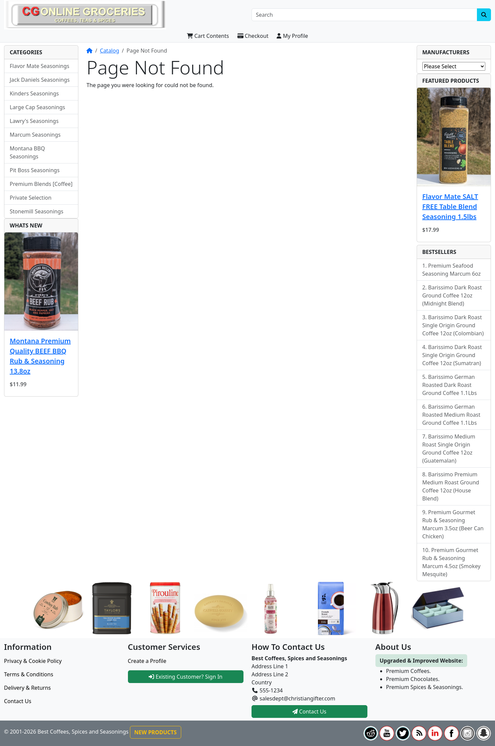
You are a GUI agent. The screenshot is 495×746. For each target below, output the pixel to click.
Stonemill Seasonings (36, 211)
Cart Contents (208, 36)
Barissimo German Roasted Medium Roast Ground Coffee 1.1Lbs (451, 414)
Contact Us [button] (309, 711)
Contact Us (17, 701)
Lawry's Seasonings (34, 121)
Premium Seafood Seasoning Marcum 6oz (451, 269)
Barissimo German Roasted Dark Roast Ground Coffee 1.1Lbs (449, 385)
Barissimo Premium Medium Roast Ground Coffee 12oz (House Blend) (450, 486)
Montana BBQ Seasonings (27, 152)
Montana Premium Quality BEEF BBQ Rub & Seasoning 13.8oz (40, 356)
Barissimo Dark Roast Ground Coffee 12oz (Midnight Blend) (452, 295)
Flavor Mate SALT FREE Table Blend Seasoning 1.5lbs (450, 206)
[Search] (364, 14)
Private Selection (31, 197)
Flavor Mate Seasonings (39, 66)
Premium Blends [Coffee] (41, 184)
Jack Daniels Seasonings (40, 79)
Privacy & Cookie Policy (33, 661)
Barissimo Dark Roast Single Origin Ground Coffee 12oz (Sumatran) (452, 355)
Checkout (253, 36)
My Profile (292, 36)
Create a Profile (147, 661)
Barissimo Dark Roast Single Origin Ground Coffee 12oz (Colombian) (453, 325)
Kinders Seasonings (34, 93)
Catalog (109, 50)
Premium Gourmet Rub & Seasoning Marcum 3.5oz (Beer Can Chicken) (453, 524)
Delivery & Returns (27, 687)
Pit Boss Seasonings (35, 170)
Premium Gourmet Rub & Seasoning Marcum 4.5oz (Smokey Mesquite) (451, 562)
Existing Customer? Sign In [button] (185, 676)
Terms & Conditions (28, 674)
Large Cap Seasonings (37, 107)
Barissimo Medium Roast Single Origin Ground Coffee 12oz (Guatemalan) (448, 448)
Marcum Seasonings (35, 134)
